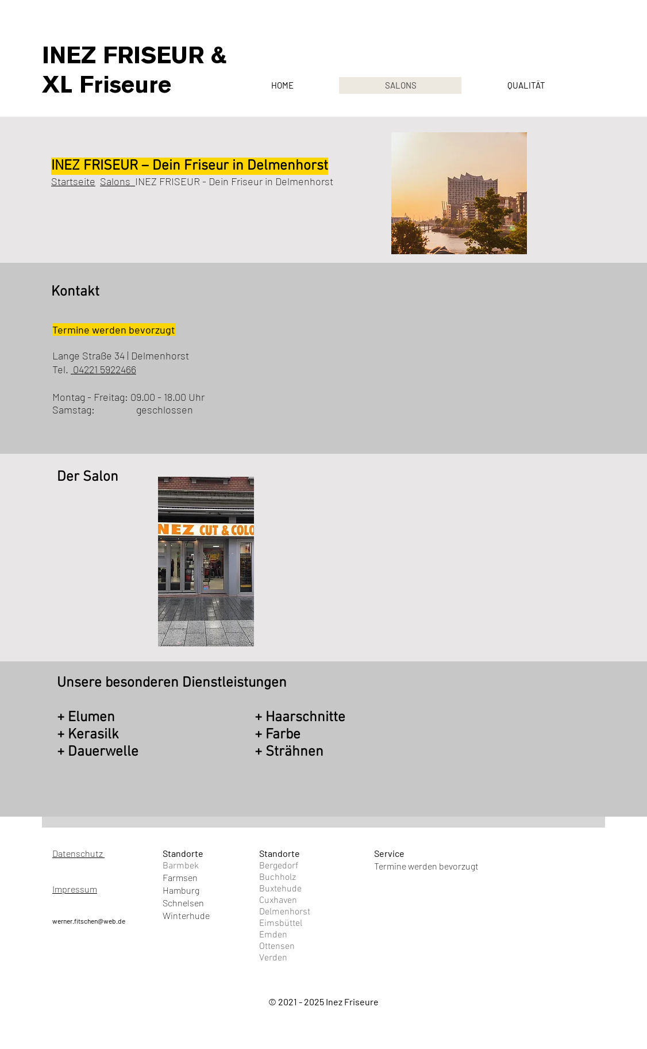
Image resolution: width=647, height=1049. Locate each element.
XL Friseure (106, 84)
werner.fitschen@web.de (88, 921)
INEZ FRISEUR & (134, 55)
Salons (117, 181)
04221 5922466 (103, 369)
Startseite (73, 181)
